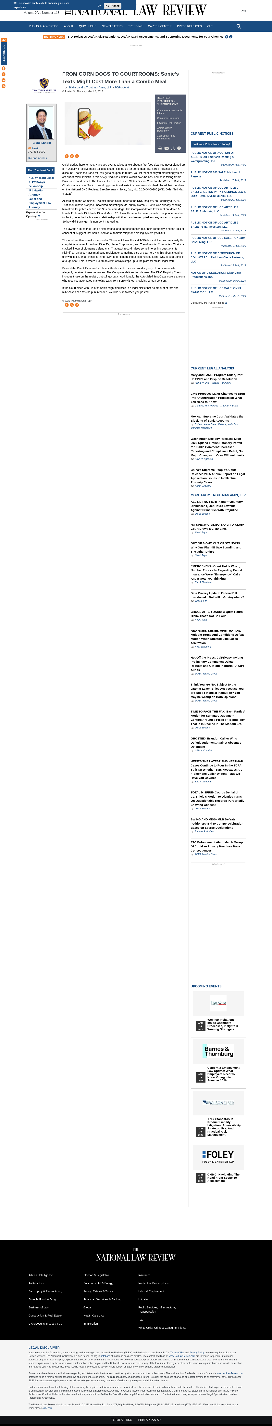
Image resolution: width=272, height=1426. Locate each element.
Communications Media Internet (169, 112)
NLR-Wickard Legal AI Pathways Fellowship (41, 182)
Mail (167, 148)
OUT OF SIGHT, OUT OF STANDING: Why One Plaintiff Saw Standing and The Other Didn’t (216, 547)
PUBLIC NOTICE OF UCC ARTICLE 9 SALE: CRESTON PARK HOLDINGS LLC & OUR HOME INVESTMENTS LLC (218, 192)
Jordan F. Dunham (221, 382)
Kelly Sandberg (203, 646)
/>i (179, 148)
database (105, 1356)
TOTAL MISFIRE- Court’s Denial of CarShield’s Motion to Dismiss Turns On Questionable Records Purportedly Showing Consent (217, 798)
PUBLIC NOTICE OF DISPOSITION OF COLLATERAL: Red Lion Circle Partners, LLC (217, 257)
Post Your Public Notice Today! (211, 144)
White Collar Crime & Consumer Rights (162, 1327)
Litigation (143, 1299)
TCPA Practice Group (206, 673)
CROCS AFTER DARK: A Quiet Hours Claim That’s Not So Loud (217, 614)
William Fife (201, 601)
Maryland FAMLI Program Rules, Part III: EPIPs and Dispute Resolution (216, 377)
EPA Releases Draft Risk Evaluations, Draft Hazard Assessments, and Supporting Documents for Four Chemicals (166, 36)
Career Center (160, 26)
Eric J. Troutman (203, 582)
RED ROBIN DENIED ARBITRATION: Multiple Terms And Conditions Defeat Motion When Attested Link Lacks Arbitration (217, 637)
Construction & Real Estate (45, 1315)
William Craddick (203, 750)
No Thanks (112, 5)
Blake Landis (42, 142)
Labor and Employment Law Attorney (40, 203)
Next (231, 36)
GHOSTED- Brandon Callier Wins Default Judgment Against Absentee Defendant (216, 742)
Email (35, 148)
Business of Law (39, 1307)
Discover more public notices (207, 302)
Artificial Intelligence (41, 1275)
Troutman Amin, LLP (98, 87)
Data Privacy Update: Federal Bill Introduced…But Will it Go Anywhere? (217, 595)
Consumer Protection (168, 118)
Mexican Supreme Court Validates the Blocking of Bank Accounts (217, 418)
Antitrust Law (36, 1283)
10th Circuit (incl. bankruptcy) (166, 137)
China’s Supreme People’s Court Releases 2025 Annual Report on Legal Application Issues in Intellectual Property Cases (218, 476)
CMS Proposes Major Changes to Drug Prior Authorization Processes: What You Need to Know (218, 398)
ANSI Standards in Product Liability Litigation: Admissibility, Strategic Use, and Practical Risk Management (224, 1126)
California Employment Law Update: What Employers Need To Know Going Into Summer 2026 (223, 1074)
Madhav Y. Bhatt (229, 405)
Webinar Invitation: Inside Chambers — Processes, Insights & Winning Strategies (222, 1024)
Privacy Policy (197, 1352)
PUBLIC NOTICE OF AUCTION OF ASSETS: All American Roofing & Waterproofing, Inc (213, 157)
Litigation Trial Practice (169, 123)
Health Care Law (93, 1315)
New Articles (4, 53)
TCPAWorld (122, 87)
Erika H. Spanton (204, 459)
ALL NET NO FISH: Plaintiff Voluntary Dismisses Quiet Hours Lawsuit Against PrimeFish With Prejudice (217, 506)
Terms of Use (177, 1352)
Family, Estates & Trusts (98, 1291)
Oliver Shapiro (202, 513)
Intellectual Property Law (153, 1283)
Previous (227, 36)
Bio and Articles (37, 158)
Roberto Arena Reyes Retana (210, 424)
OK (99, 5)
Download (174, 148)
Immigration (90, 1323)
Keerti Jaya (201, 532)
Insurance (144, 1275)
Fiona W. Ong (202, 382)
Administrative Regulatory (164, 129)
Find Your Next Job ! (40, 170)
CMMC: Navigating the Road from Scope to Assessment (223, 1177)
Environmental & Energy (98, 1283)
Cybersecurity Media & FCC (46, 1323)
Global (87, 1307)
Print (161, 148)
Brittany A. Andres (204, 831)
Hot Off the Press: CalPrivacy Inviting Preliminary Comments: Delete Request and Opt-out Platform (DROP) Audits (217, 664)
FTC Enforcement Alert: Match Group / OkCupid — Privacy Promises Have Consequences (217, 846)
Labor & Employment (151, 1291)
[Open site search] (239, 26)
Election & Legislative (96, 1275)
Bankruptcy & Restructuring (45, 1291)
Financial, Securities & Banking (102, 1299)
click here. (48, 1408)
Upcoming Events (206, 986)
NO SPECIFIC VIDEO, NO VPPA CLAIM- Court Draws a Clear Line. (218, 526)
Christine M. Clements (207, 405)
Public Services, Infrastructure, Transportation (157, 1309)
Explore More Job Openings (36, 214)
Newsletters (112, 26)
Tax (140, 1319)
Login (244, 10)
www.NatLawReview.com (182, 1356)
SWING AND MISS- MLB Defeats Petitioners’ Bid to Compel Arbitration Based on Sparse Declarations (217, 823)
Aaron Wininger (203, 486)
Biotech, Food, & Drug (42, 1299)
